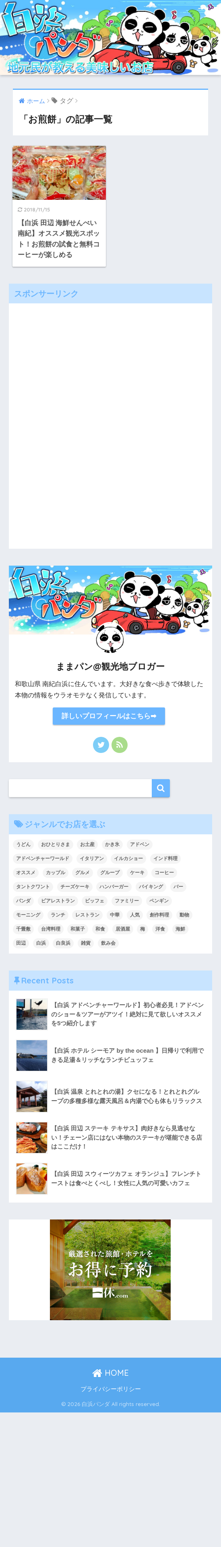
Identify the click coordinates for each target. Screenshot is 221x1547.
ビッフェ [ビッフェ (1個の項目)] (94, 901)
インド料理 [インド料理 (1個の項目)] (165, 858)
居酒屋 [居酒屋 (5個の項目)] (123, 929)
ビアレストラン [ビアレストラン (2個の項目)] (58, 901)
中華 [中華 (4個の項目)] (115, 915)
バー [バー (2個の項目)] (178, 887)
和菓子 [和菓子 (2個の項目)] (77, 929)
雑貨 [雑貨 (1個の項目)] (86, 943)
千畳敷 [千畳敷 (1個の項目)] (23, 929)
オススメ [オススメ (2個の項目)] (25, 872)
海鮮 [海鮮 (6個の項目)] (180, 929)
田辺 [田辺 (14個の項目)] (21, 943)
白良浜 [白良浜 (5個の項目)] (63, 943)
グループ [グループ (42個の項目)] (110, 872)
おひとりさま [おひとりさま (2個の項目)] (55, 844)
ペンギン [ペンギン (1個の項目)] (159, 901)
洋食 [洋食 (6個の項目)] (160, 929)
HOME (110, 1373)
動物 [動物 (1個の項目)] (184, 915)
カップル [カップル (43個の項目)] (55, 872)
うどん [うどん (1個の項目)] (23, 844)
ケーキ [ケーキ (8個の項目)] (137, 872)
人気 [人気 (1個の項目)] (135, 915)
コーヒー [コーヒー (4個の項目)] (164, 872)
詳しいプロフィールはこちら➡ (109, 716)
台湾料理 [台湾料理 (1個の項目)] (50, 929)
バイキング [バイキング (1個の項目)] (151, 887)
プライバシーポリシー (111, 1389)
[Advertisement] (110, 424)
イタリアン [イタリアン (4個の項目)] (92, 858)
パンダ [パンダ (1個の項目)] (23, 901)
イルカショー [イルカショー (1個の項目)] (128, 858)
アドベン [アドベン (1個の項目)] (139, 844)
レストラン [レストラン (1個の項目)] (87, 915)
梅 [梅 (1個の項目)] (142, 929)
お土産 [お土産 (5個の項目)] (87, 844)
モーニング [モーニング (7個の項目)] (28, 915)
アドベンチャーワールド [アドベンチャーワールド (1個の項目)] (42, 858)
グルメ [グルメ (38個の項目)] (82, 872)
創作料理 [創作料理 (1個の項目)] (159, 915)
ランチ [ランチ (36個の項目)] (58, 915)
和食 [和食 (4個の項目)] (100, 929)
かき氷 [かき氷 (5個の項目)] (112, 844)
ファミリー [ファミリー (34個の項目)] (127, 901)
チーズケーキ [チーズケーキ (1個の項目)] (74, 887)
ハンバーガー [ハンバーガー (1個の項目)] (113, 887)
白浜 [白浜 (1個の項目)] (41, 943)
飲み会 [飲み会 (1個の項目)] (108, 943)
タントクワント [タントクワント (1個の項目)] (33, 887)
